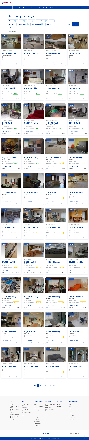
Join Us (51, 7)
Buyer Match (13, 419)
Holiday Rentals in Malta (26, 416)
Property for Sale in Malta (14, 407)
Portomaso (36, 415)
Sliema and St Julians (38, 406)
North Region (36, 408)
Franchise (45, 7)
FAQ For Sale (72, 413)
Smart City (36, 417)
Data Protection (72, 417)
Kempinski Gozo (37, 423)
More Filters (49, 24)
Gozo (70, 408)
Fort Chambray (37, 425)
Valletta (35, 404)
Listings (12, 412)
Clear (69, 24)
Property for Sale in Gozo (14, 410)
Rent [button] (9, 7)
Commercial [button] (22, 7)
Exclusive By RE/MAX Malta (50, 405)
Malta (70, 406)
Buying (11, 404)
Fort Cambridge (37, 421)
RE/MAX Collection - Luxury (49, 410)
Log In (86, 7)
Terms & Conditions (41, 438)
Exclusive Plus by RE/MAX (14, 417)
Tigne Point (36, 419)
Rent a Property (25, 407)
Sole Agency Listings (14, 414)
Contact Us (58, 7)
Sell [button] (15, 7)
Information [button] (31, 7)
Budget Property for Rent (26, 413)
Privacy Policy (72, 415)
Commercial (48, 407)
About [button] (38, 7)
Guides (70, 410)
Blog (70, 404)
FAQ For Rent (72, 411)
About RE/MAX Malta (61, 408)
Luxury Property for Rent (26, 410)
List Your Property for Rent (26, 405)
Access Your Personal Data (73, 420)
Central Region (37, 410)
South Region (37, 411)
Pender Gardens (37, 413)
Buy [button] (4, 7)
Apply (75, 24)
